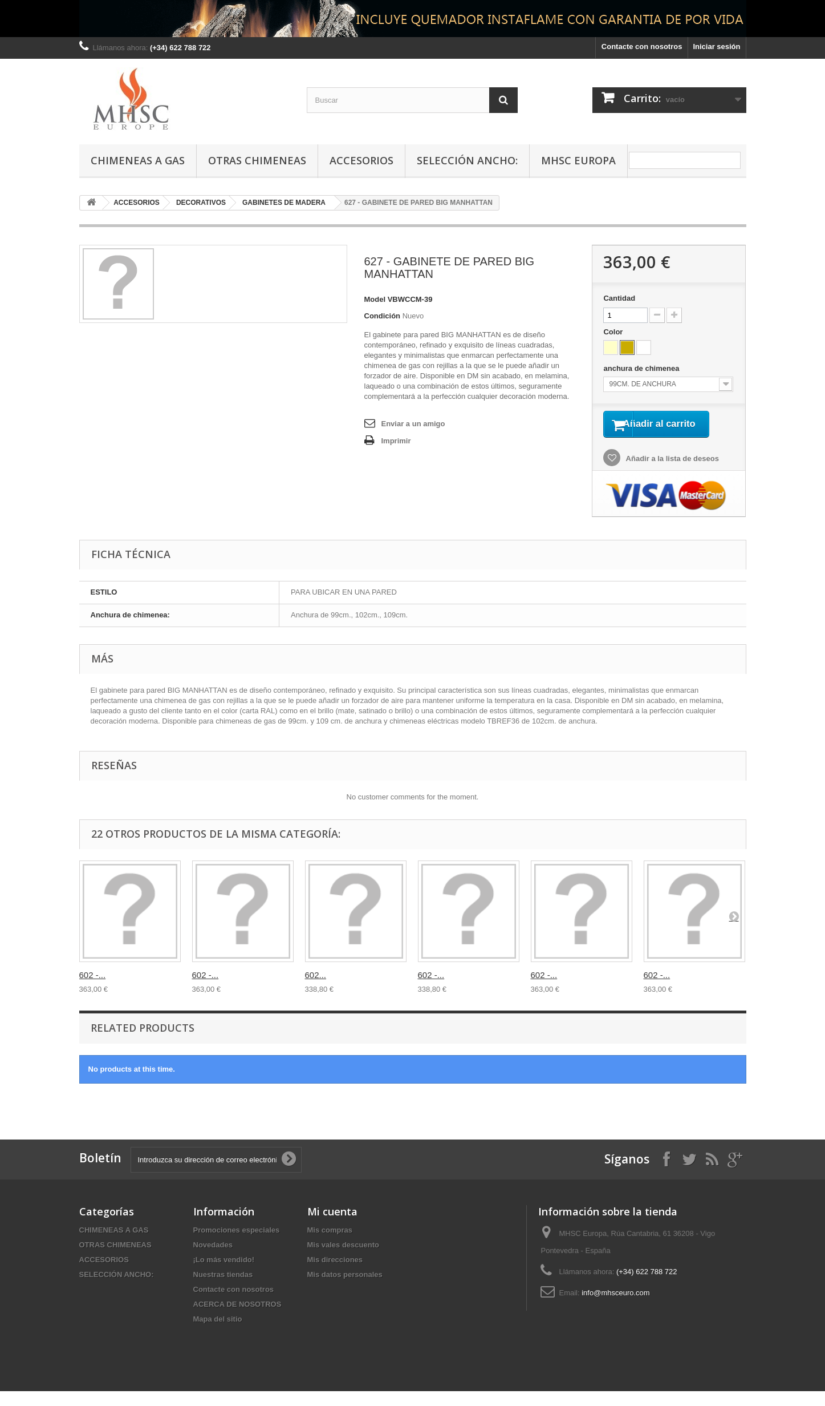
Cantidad (619, 298)
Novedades (213, 1259)
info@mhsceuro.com (615, 1307)
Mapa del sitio (217, 1334)
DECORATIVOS (201, 203)
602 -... (92, 990)
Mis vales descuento (343, 1259)
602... (316, 990)
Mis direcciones (335, 1274)
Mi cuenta (332, 1226)
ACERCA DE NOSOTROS (237, 1319)
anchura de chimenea (642, 368)
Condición (382, 316)
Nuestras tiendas (223, 1289)
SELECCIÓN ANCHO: (467, 160)
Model (375, 299)
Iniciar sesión (716, 46)
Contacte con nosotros (642, 46)
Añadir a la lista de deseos (671, 474)
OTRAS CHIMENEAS (257, 160)
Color (614, 332)
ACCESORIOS (361, 160)
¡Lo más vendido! (224, 1274)
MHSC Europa (578, 160)
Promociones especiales (236, 1245)
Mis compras (329, 1245)
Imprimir (396, 441)
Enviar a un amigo (413, 423)
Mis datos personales (345, 1289)
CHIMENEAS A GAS (138, 160)
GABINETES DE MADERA (284, 203)
